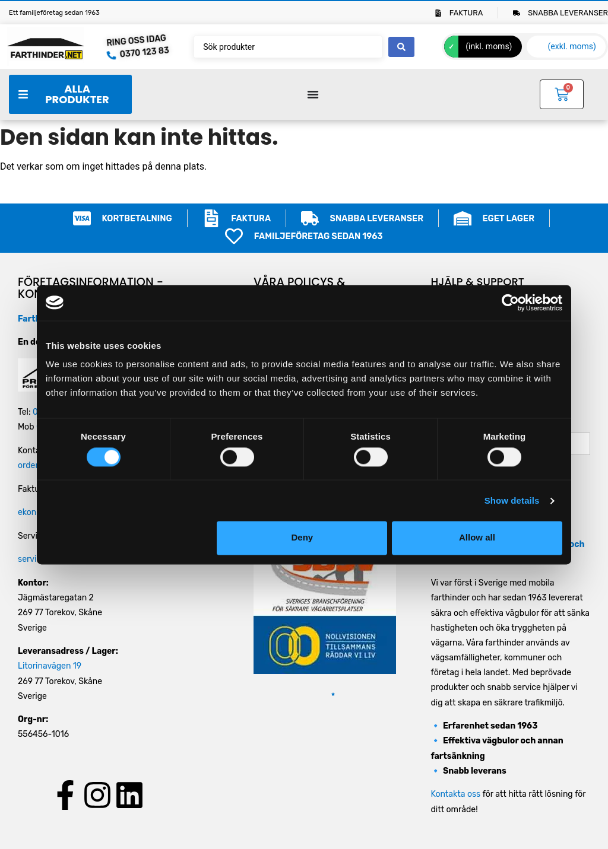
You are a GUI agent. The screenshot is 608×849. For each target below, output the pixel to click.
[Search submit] (401, 47)
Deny (303, 538)
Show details (512, 500)
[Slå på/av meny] (313, 94)
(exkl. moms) (572, 46)
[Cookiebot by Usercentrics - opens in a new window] (510, 302)
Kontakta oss (455, 794)
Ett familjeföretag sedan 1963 (54, 13)
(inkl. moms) (489, 46)
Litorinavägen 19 (49, 666)
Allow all (477, 538)
